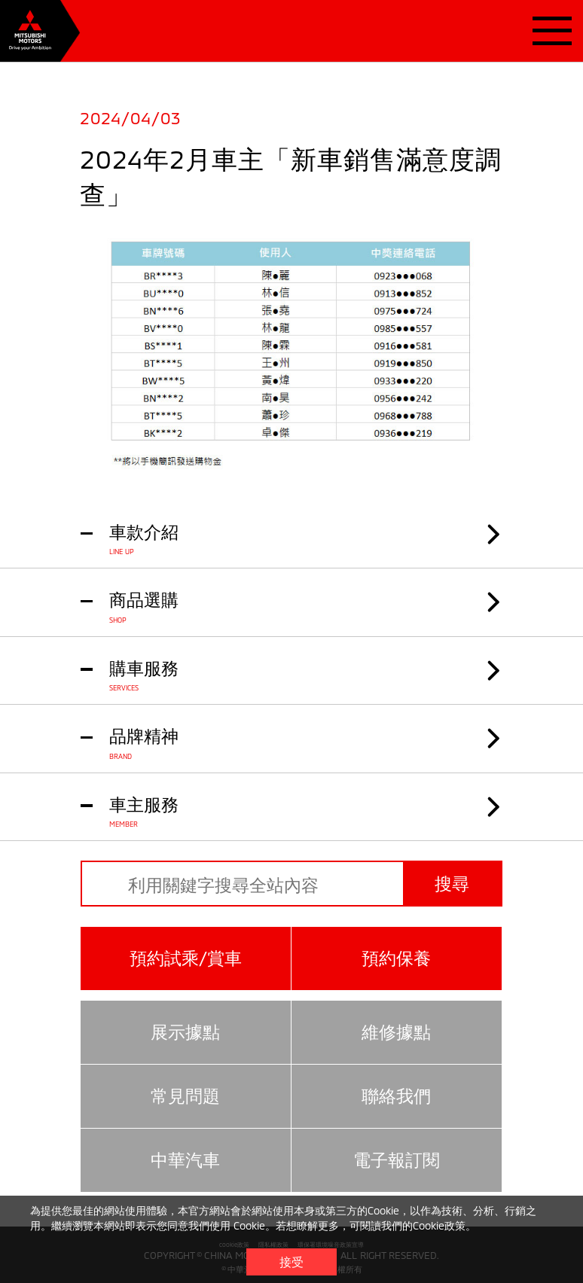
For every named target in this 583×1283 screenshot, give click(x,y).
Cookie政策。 (444, 1225)
